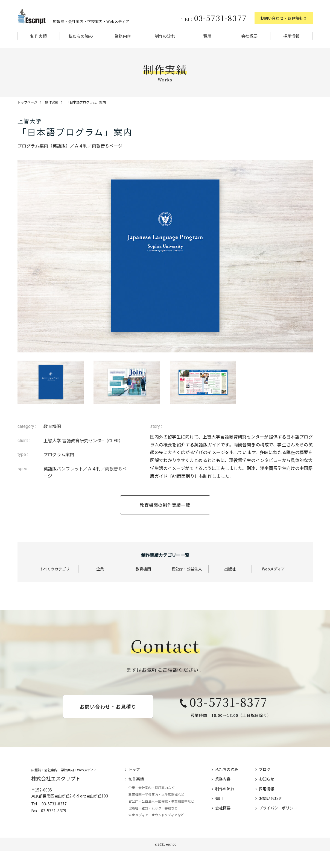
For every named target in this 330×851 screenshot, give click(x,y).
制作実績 (38, 36)
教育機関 (143, 569)
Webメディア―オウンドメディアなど (156, 814)
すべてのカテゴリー (57, 569)
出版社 (230, 569)
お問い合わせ (270, 798)
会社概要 (249, 36)
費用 (207, 36)
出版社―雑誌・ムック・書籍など (153, 808)
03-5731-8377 (214, 17)
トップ (134, 769)
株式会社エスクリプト (55, 778)
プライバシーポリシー (278, 808)
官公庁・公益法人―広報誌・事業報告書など (161, 801)
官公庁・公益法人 (186, 569)
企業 (100, 569)
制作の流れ (165, 36)
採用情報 (291, 36)
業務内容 (123, 36)
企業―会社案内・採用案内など (151, 787)
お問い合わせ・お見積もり (283, 18)
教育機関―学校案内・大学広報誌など (156, 794)
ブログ (264, 769)
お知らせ (266, 779)
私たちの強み (80, 36)
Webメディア (273, 569)
